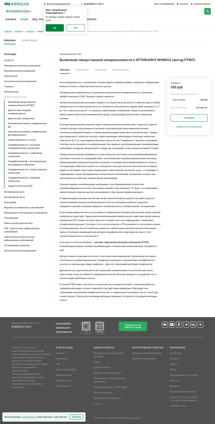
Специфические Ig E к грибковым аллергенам (25, 155)
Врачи (173, 369)
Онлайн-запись (63, 386)
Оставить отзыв (178, 406)
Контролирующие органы (183, 391)
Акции (24, 19)
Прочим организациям (143, 358)
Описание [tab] (65, 69)
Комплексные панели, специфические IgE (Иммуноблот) (27, 133)
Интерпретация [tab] (121, 69)
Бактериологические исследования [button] (22, 65)
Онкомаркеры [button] (11, 218)
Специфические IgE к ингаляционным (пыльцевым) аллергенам (27, 163)
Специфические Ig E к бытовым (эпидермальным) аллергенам (24, 146)
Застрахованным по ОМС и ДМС (110, 387)
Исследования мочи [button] (14, 197)
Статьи (97, 403)
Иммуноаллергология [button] (15, 97)
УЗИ (58, 364)
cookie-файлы (28, 417)
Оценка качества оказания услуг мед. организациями (184, 399)
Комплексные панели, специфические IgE (27, 125)
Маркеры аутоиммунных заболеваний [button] (24, 207)
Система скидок (102, 367)
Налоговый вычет (103, 392)
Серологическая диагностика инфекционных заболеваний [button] (19, 239)
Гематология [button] (10, 76)
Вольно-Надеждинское (58, 4)
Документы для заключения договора (108, 355)
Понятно (76, 417)
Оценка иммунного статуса (22, 140)
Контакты (175, 358)
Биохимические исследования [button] (19, 71)
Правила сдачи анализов (189, 126)
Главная (8, 31)
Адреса (173, 364)
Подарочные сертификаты (107, 373)
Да (54, 27)
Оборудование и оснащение (184, 375)
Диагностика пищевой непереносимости (19, 112)
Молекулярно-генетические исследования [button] (25, 212)
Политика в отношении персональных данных (117, 418)
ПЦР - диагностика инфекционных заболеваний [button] (21, 230)
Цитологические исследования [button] (20, 250)
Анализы (10, 19)
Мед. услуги (39, 19)
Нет (76, 27)
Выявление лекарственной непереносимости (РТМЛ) (21, 104)
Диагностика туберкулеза (21, 118)
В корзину (189, 117)
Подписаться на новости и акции (133, 326)
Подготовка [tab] (82, 69)
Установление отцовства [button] (17, 245)
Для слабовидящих (164, 4)
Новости (174, 380)
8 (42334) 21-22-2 (94, 3)
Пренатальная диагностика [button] (18, 223)
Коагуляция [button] (10, 202)
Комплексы (29, 40)
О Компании (176, 353)
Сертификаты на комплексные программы (109, 380)
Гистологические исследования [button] (20, 81)
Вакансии (175, 386)
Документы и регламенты (107, 398)
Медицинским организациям (147, 353)
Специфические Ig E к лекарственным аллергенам (27, 171)
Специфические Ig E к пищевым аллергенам (24, 179)
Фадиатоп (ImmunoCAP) (20, 186)
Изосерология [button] (11, 91)
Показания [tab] (100, 69)
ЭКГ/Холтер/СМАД (65, 369)
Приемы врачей (64, 375)
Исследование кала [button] (14, 192)
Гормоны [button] (8, 86)
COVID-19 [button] (8, 60)
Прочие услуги (63, 380)
